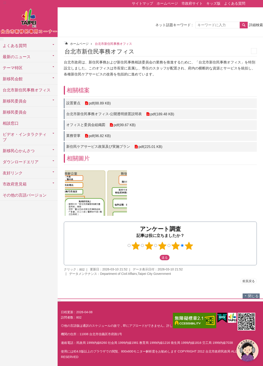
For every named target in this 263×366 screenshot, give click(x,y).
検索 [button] (244, 25)
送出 (155, 257)
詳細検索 (256, 25)
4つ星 (175, 246)
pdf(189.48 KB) (162, 114)
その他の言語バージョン (25, 195)
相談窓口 (11, 123)
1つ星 (135, 246)
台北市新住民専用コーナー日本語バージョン (29, 21)
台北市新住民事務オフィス (27, 90)
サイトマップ (142, 3)
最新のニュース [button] (17, 57)
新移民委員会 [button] (15, 101)
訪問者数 (67, 317)
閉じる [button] (253, 296)
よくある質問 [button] (15, 45)
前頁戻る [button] (248, 281)
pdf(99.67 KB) (125, 125)
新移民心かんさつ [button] (19, 151)
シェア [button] (250, 3)
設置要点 (73, 103)
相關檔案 (78, 90)
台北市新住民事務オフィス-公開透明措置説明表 (104, 114)
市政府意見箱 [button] (15, 184)
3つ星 (162, 246)
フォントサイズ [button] (257, 3)
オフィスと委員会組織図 (85, 125)
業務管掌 (73, 136)
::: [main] (65, 42)
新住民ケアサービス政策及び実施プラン (98, 146)
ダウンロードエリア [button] (21, 162)
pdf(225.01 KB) (150, 147)
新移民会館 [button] (13, 79)
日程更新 (67, 312)
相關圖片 (78, 158)
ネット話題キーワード (173, 25)
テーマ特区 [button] (13, 68)
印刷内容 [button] (254, 51)
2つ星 (149, 246)
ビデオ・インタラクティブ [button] (25, 137)
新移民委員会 (15, 112)
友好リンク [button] (13, 173)
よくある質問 (234, 3)
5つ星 (189, 246)
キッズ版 (213, 3)
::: (4, 2)
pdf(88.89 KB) (100, 103)
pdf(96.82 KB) (100, 136)
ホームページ (167, 3)
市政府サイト (192, 3)
